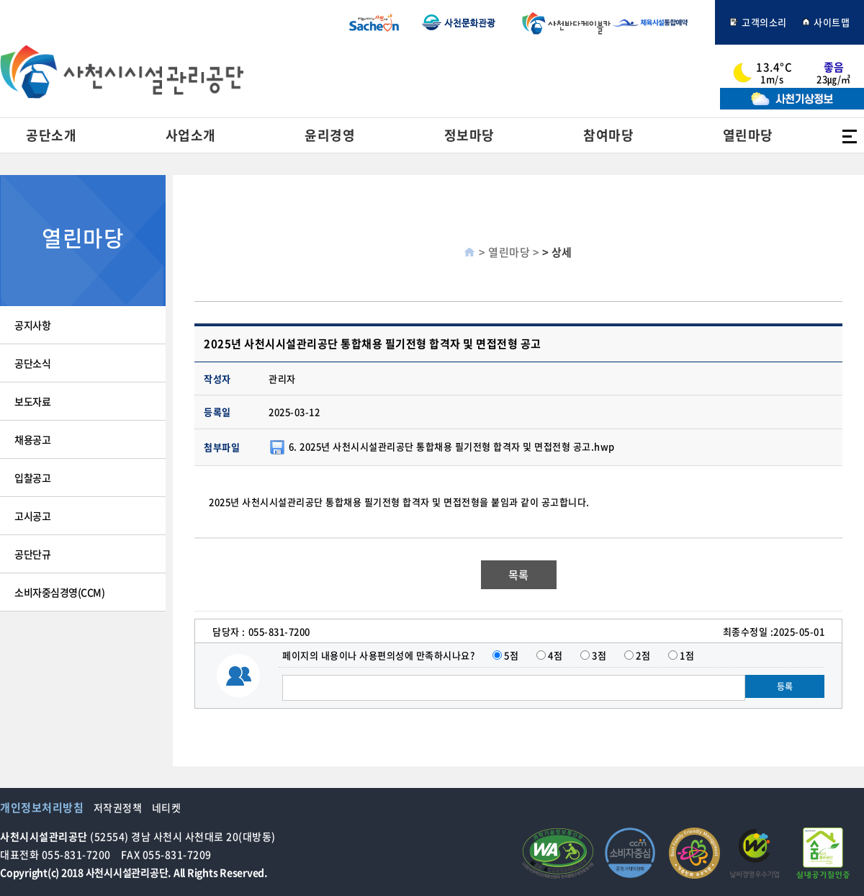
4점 (555, 655)
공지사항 (32, 325)
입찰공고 (32, 477)
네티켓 (166, 807)
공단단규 (32, 554)
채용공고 (32, 439)
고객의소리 (758, 22)
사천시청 (374, 22)
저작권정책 (118, 807)
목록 (518, 575)
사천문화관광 (458, 22)
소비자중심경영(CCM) (59, 592)
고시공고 (32, 516)
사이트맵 (825, 22)
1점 (687, 655)
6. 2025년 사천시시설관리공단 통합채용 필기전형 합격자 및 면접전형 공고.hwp (452, 445)
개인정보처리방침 (42, 807)
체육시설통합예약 (658, 22)
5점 (511, 655)
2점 (643, 655)
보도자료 (32, 401)
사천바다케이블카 (563, 22)
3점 (599, 655)
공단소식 (32, 363)
